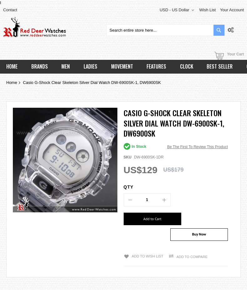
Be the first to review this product (197, 147)
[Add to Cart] (147, 219)
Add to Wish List (146, 244)
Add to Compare (190, 244)
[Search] (219, 30)
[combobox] (165, 30)
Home (11, 82)
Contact (10, 10)
